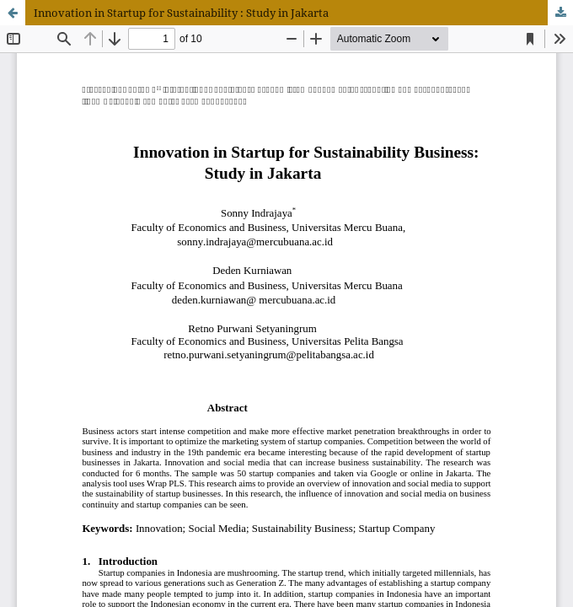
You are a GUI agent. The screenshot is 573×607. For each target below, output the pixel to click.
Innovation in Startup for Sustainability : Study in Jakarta (181, 12)
